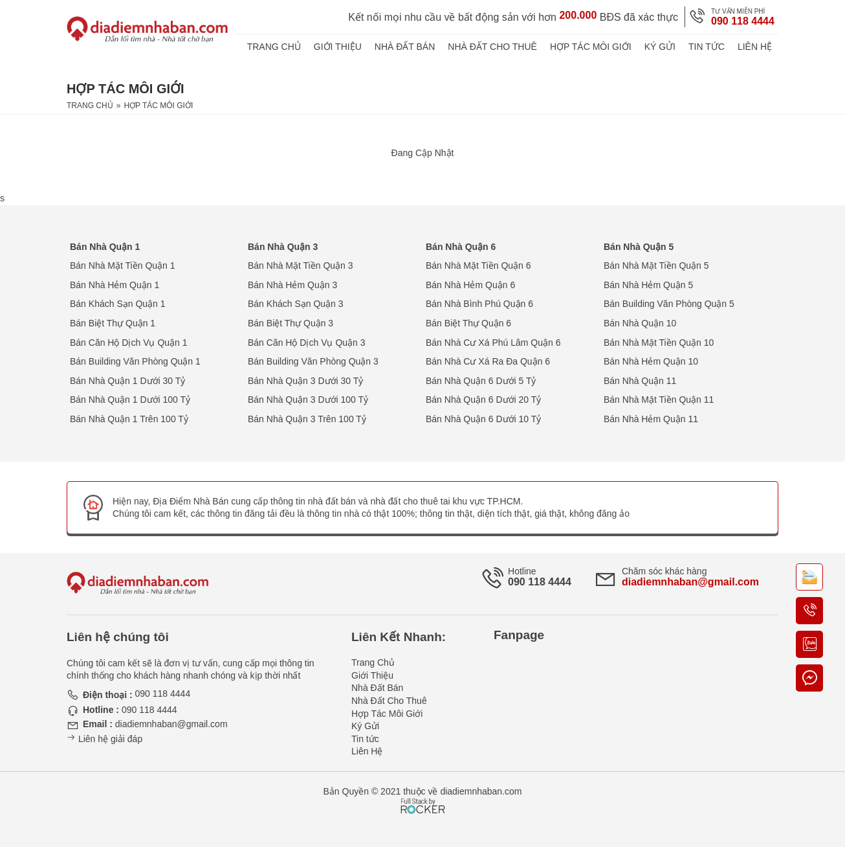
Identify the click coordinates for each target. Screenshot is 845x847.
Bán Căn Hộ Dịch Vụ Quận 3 (307, 342)
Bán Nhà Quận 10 (640, 323)
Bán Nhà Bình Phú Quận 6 (479, 304)
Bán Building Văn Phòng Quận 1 (135, 361)
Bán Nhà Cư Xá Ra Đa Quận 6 (488, 361)
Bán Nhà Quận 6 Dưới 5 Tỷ (481, 381)
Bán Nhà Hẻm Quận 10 (651, 361)
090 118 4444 (742, 21)
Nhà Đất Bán (405, 46)
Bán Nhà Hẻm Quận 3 (292, 285)
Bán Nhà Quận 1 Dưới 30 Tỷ (127, 381)
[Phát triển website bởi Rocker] (422, 794)
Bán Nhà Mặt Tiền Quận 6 (478, 265)
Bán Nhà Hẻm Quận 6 (470, 285)
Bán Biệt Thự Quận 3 (290, 323)
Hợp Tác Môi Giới (590, 46)
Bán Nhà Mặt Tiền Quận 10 (659, 342)
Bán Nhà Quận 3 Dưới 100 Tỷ (308, 399)
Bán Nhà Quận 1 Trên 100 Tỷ (129, 419)
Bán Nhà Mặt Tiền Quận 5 (656, 265)
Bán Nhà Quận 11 (640, 381)
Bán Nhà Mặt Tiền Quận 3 (300, 265)
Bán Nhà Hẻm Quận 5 (648, 285)
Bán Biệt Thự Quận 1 (112, 323)
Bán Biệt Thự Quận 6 (468, 323)
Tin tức (706, 46)
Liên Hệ (755, 46)
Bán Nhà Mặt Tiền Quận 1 (122, 265)
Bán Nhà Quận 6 (461, 247)
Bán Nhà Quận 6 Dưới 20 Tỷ (483, 399)
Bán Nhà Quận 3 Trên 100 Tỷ (307, 419)
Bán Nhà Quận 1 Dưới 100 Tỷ (130, 399)
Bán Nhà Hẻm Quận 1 (114, 285)
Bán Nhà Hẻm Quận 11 (651, 419)
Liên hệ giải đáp (104, 739)
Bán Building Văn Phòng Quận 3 (313, 361)
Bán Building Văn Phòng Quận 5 (669, 304)
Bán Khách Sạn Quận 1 (118, 304)
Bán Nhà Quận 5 (639, 247)
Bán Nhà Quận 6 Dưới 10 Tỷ (483, 419)
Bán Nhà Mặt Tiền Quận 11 (659, 399)
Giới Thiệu (338, 46)
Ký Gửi (659, 46)
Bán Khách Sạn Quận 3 (296, 304)
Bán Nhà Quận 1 (105, 247)
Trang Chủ (274, 46)
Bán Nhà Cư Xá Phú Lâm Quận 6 (493, 342)
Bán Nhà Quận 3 (283, 247)
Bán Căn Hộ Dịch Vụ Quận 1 (129, 342)
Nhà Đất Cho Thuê (492, 46)
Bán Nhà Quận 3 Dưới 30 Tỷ (305, 381)
